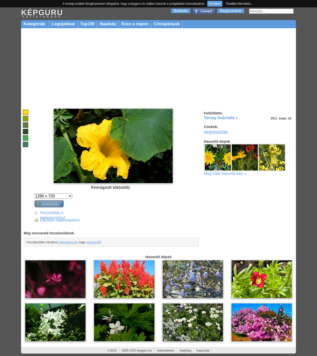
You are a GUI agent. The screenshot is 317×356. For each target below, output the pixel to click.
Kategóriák (35, 24)
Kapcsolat (203, 350)
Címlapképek (167, 24)
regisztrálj (93, 242)
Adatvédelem (165, 350)
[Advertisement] (158, 68)
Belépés (181, 11)
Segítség (185, 350)
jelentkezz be (68, 242)
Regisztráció (231, 11)
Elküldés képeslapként (59, 220)
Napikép (108, 24)
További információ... (239, 3)
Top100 (87, 24)
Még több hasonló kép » (225, 173)
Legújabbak (63, 24)
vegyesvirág (216, 131)
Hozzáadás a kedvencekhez (52, 213)
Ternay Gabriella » (221, 118)
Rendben (215, 3)
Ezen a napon (135, 24)
